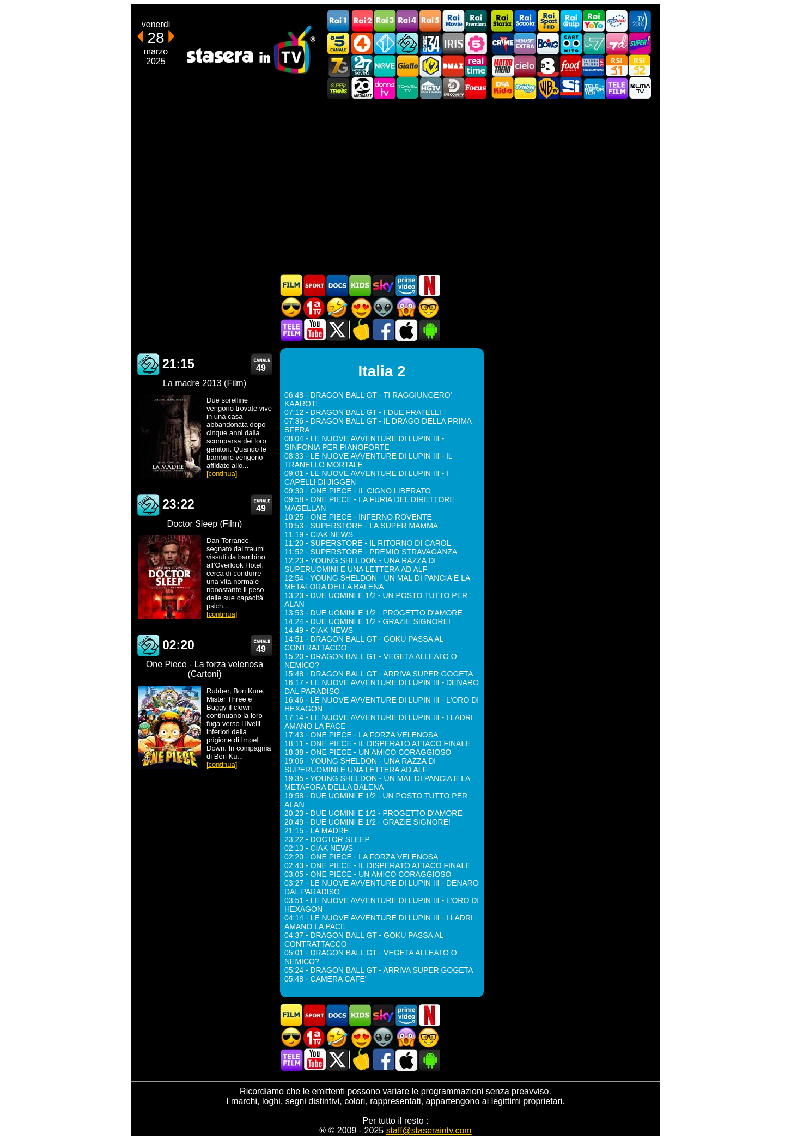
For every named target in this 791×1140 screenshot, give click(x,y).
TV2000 (639, 21)
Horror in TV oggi (405, 307)
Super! (639, 43)
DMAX (453, 65)
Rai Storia (502, 21)
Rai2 (361, 21)
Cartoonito (570, 43)
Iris (453, 43)
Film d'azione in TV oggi (291, 307)
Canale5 (338, 43)
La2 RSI (639, 65)
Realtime (476, 65)
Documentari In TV (337, 285)
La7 (593, 43)
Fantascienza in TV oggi (383, 307)
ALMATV (639, 88)
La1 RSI (616, 65)
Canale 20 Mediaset (361, 88)
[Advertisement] (395, 186)
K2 (430, 65)
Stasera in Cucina (360, 330)
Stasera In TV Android (428, 330)
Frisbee (525, 88)
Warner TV (548, 88)
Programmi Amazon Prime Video (405, 285)
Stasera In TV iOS (405, 330)
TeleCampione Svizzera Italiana (593, 65)
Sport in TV (314, 285)
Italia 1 (384, 43)
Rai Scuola (525, 21)
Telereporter (593, 88)
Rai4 (407, 21)
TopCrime (502, 43)
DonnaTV (384, 88)
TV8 (548, 65)
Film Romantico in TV (360, 307)
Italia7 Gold (338, 65)
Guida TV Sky (383, 285)
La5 (476, 43)
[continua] (221, 474)
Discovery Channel (453, 88)
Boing (548, 43)
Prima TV (314, 307)
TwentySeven (361, 65)
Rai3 (384, 21)
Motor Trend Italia (502, 65)
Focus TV (476, 88)
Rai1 (338, 21)
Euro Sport (616, 21)
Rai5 (430, 21)
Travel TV (407, 88)
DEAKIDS (502, 88)
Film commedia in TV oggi (337, 307)
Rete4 (361, 43)
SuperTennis (338, 88)
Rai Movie (453, 21)
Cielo (525, 65)
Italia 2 (407, 43)
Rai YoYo (593, 21)
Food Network (570, 65)
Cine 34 (430, 43)
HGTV (430, 88)
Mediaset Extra (525, 43)
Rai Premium (476, 21)
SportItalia (570, 88)
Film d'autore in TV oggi (428, 307)
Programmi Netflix (428, 285)
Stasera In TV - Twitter (337, 330)
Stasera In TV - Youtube (314, 330)
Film (291, 285)
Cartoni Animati (360, 285)
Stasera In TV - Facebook (383, 330)
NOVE (384, 65)
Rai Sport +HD (548, 21)
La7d (616, 43)
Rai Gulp (570, 21)
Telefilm (616, 88)
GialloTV (407, 65)
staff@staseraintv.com (429, 1130)
